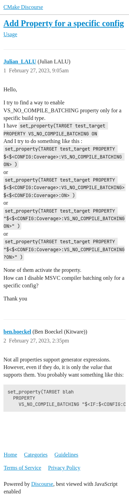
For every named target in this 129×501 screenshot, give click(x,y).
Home (10, 455)
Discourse (42, 484)
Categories (35, 455)
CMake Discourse (23, 7)
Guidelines (66, 455)
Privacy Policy (64, 468)
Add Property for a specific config (63, 23)
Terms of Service (22, 468)
